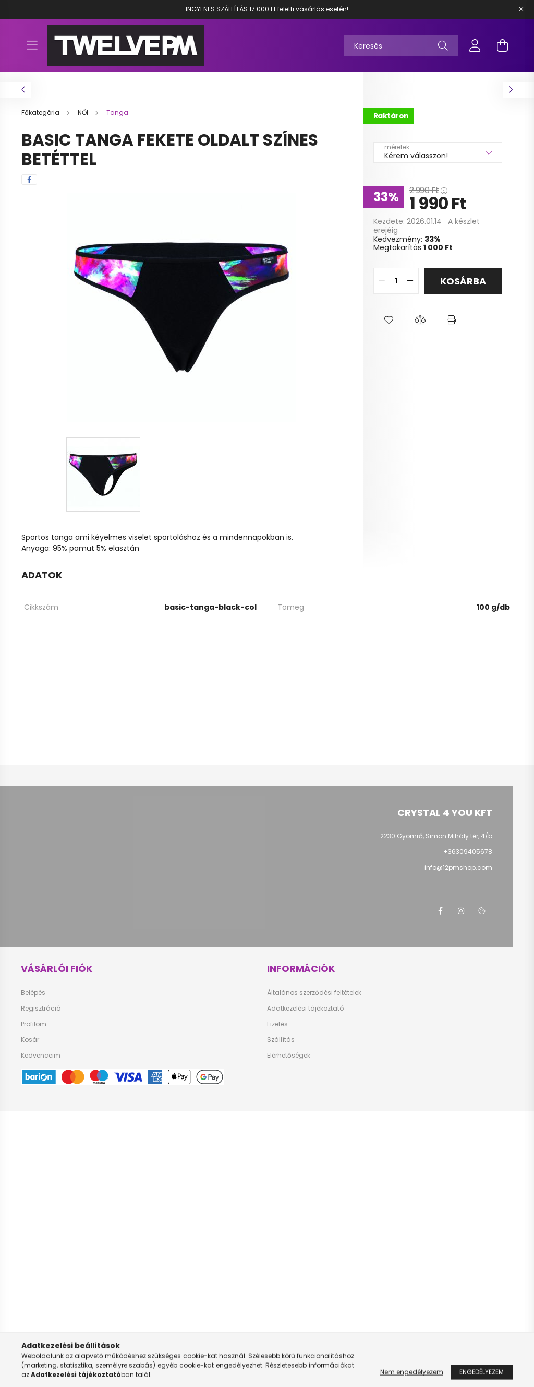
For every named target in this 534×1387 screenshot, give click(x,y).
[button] (389, 320)
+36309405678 (467, 851)
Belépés (33, 1337)
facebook (440, 1255)
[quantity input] (396, 280)
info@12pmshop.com (458, 867)
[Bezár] (521, 9)
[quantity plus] (410, 281)
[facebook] (29, 179)
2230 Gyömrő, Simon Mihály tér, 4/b (436, 836)
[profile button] (475, 45)
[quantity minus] (382, 281)
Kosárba (463, 281)
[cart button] (502, 45)
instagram (461, 1255)
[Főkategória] (41, 112)
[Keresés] (401, 45)
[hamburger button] (31, 45)
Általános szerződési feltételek (314, 1337)
